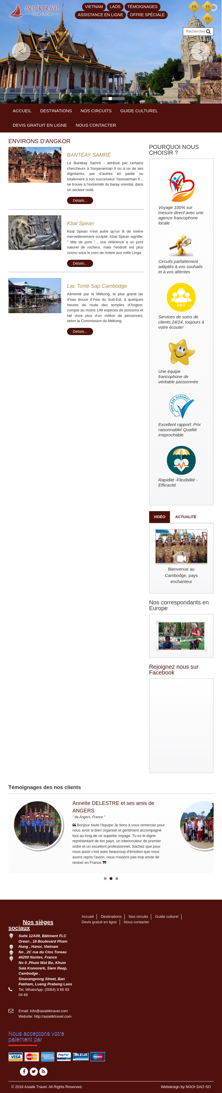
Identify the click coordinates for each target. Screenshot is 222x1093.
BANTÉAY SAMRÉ (89, 155)
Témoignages (142, 6)
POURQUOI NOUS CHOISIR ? (174, 150)
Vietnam (94, 6)
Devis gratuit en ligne (40, 125)
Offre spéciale (147, 14)
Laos (115, 6)
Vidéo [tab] (159, 517)
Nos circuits (96, 110)
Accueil (22, 110)
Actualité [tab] (186, 517)
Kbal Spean (80, 223)
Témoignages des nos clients (44, 787)
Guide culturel (139, 110)
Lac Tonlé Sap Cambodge (97, 286)
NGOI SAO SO (198, 1087)
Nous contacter (96, 125)
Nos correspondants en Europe (179, 605)
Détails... (80, 200)
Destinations (56, 110)
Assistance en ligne (100, 14)
